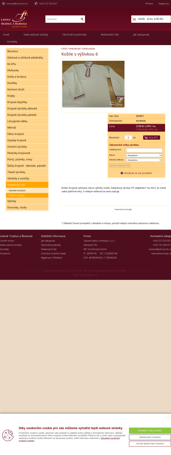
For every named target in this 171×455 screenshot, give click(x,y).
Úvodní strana (7, 240)
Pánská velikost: (116, 159)
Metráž (11, 127)
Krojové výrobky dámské (22, 108)
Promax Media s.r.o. (89, 275)
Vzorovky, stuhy (17, 207)
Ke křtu (11, 64)
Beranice (12, 51)
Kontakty (12, 41)
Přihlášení (57, 257)
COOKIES (122, 270)
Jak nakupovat (141, 34)
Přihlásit (149, 3)
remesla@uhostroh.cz (17, 3)
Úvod (6, 34)
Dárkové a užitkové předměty (25, 57)
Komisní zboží (15, 89)
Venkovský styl (16, 184)
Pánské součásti (16, 195)
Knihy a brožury (16, 76)
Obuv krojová (15, 134)
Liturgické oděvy (17, 121)
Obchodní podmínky (74, 34)
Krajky (11, 95)
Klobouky (13, 70)
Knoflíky (12, 83)
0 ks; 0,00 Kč (155, 18)
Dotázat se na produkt (138, 173)
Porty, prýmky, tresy (19, 159)
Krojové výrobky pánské (21, 114)
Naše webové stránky (36, 34)
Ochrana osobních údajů (53, 253)
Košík (141, 18)
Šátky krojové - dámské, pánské (26, 165)
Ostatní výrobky (17, 146)
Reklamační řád (110, 34)
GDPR (114, 270)
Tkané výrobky (16, 172)
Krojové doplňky (17, 102)
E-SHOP (64, 48)
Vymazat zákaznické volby (120, 165)
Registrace (164, 3)
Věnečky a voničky (18, 178)
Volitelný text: (115, 149)
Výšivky (11, 201)
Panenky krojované (18, 153)
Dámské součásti (17, 190)
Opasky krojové (16, 140)
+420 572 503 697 (48, 3)
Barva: (112, 155)
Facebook (5, 253)
